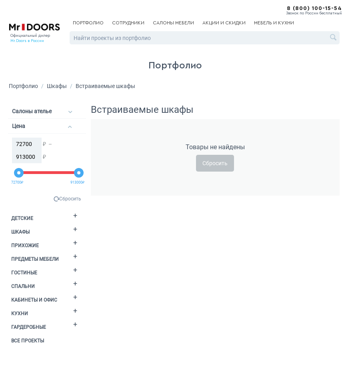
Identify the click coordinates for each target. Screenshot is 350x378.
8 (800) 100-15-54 (314, 8)
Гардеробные (28, 327)
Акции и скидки (224, 22)
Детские (22, 218)
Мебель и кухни (274, 22)
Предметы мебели (35, 259)
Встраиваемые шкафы (105, 86)
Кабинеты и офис (34, 300)
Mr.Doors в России (27, 41)
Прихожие (25, 245)
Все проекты (27, 341)
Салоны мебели (173, 22)
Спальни (23, 286)
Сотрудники (128, 22)
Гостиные (24, 273)
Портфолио (88, 22)
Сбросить (70, 199)
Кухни (19, 313)
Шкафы (57, 86)
